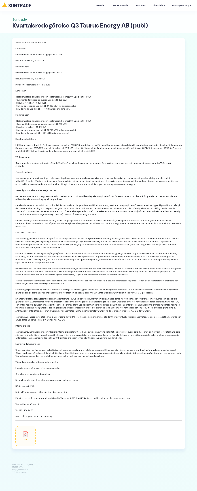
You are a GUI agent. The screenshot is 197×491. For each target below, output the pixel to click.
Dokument (141, 5)
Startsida (99, 5)
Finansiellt (159, 5)
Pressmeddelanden (120, 5)
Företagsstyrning (181, 5)
